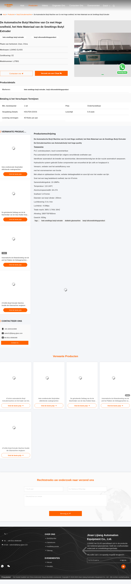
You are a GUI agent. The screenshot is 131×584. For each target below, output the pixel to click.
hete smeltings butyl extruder (52, 221)
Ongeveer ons (58, 5)
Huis (22, 5)
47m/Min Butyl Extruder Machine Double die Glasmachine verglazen (15, 449)
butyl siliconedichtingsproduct (94, 221)
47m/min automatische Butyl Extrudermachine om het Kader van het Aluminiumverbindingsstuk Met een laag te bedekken (15, 400)
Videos (45, 5)
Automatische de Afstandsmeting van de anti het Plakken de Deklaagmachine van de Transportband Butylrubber (15, 260)
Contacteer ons (76, 5)
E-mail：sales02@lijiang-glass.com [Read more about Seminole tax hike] (15, 545)
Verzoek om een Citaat (51, 73)
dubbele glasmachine (72, 221)
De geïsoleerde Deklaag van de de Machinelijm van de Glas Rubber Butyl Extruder (15, 214)
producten (11, 14)
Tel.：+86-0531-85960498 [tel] (11, 541)
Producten (33, 5)
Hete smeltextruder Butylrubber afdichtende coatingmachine (48, 400)
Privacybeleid (6, 577)
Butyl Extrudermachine (24, 14)
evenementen (94, 5)
